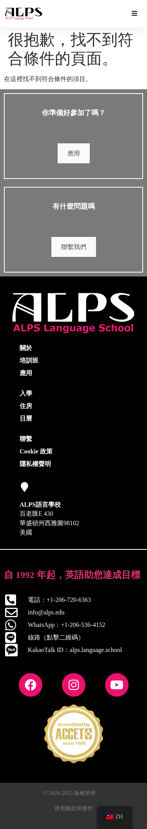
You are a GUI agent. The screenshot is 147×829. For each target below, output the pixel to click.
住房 (26, 406)
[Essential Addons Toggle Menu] (134, 13)
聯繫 (26, 438)
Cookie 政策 (36, 451)
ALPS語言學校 (40, 504)
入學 (26, 393)
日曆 (26, 418)
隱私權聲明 (35, 464)
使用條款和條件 (73, 808)
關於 (26, 348)
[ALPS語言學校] (24, 487)
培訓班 (29, 360)
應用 (73, 153)
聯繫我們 (73, 247)
